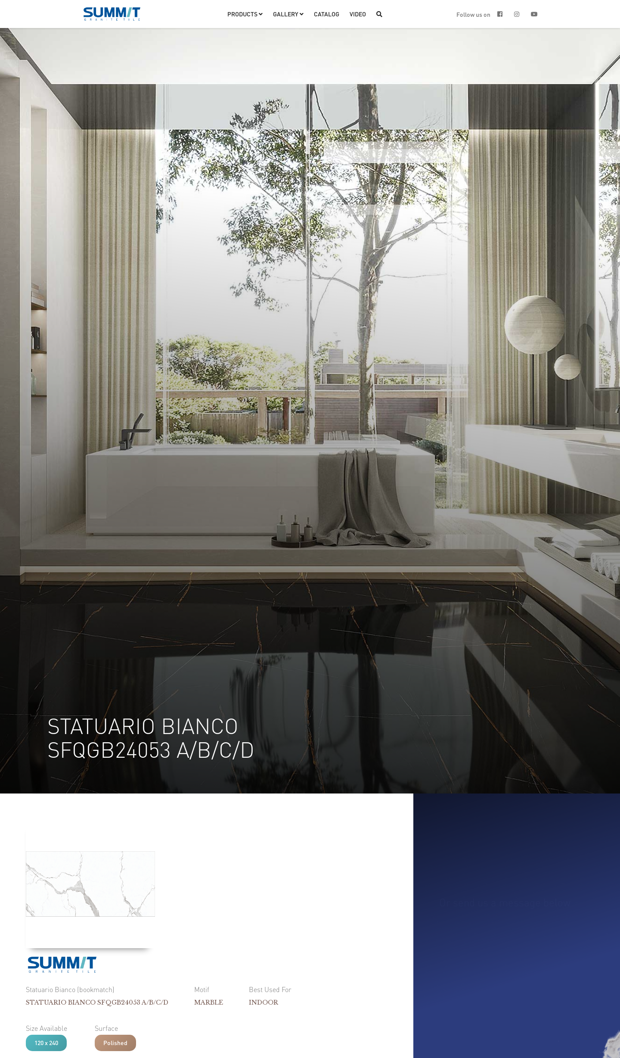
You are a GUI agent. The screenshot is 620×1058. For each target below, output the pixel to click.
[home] (112, 14)
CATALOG (326, 14)
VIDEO (358, 14)
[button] (245, 14)
